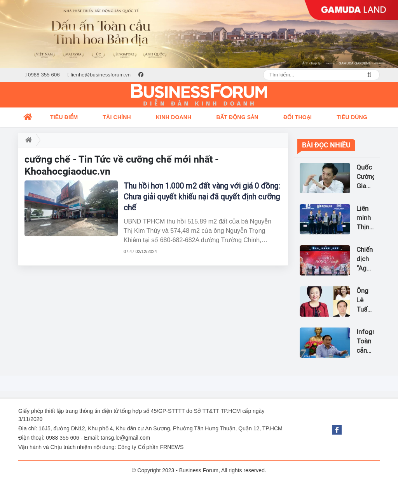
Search (369, 74)
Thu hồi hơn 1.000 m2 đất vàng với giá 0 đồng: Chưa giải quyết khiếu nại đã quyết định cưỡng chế (202, 196)
